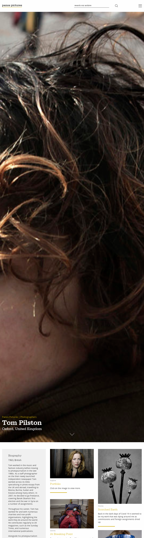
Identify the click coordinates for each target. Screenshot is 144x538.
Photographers (28, 417)
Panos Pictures (10, 417)
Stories (101, 506)
